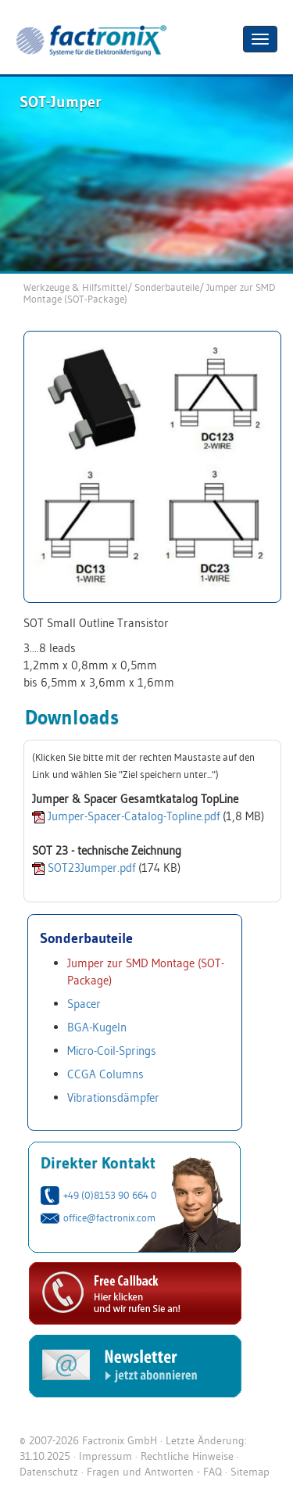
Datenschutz (49, 1472)
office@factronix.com (109, 1217)
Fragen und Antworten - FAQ (154, 1472)
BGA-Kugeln (97, 1027)
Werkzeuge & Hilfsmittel (75, 287)
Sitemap (250, 1472)
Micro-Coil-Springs (111, 1050)
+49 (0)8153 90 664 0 (110, 1195)
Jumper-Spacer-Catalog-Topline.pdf (134, 816)
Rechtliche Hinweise (187, 1456)
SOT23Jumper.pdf (91, 867)
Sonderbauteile (166, 287)
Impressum (105, 1456)
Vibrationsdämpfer (113, 1097)
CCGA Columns (105, 1074)
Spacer (84, 1003)
